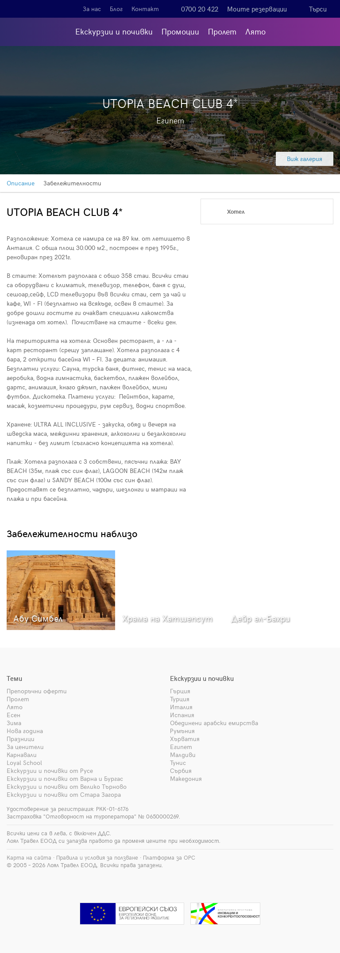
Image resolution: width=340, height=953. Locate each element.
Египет (181, 746)
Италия (181, 707)
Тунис (178, 762)
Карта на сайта (29, 857)
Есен (13, 715)
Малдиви (183, 754)
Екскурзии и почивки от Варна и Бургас (65, 778)
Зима (14, 723)
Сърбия (181, 770)
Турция (179, 699)
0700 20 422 (199, 8)
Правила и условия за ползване (97, 857)
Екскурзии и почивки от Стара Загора (64, 794)
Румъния (182, 730)
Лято (255, 31)
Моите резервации (257, 8)
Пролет (222, 31)
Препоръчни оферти (37, 691)
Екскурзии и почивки (114, 31)
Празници (21, 738)
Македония (186, 778)
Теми (14, 678)
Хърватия (185, 738)
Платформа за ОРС (169, 857)
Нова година (25, 730)
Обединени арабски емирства (214, 723)
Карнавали (22, 754)
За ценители (25, 746)
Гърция (180, 691)
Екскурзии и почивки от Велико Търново (67, 786)
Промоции (180, 31)
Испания (182, 715)
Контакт (145, 8)
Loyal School (24, 762)
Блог (116, 8)
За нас (92, 8)
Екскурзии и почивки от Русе (50, 770)
